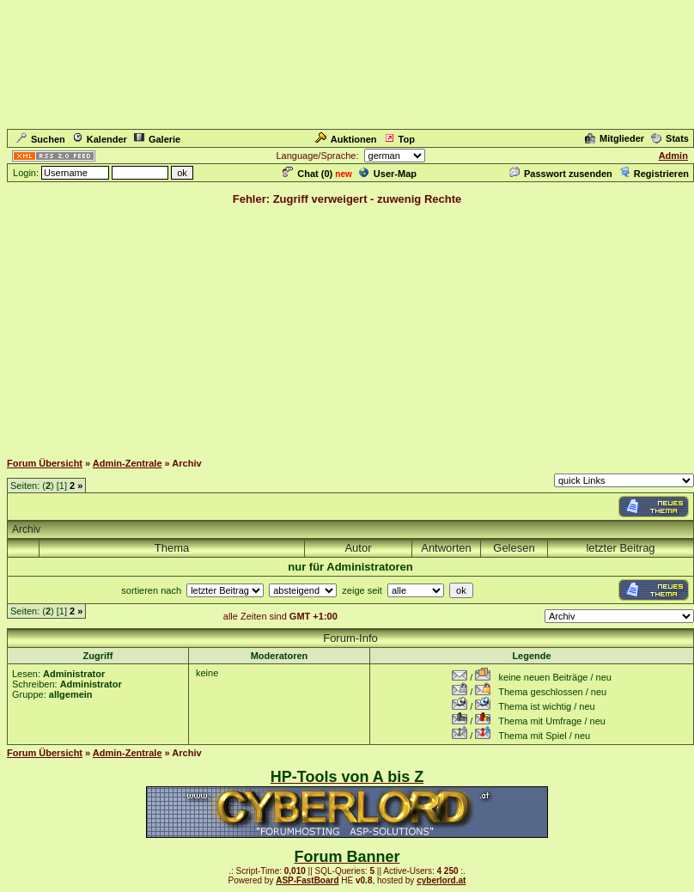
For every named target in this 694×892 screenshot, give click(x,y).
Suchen (40, 139)
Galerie (157, 139)
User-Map (388, 173)
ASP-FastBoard (307, 880)
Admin (673, 155)
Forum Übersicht (44, 463)
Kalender (99, 139)
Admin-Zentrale (127, 463)
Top (399, 139)
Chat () (307, 173)
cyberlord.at (441, 880)
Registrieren (654, 173)
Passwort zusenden (560, 173)
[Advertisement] (347, 327)
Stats (670, 138)
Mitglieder (614, 138)
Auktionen (346, 139)
